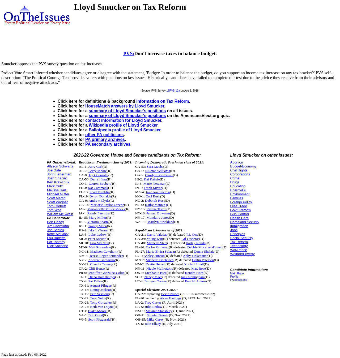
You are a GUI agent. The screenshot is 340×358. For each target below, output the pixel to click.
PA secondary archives (107, 144)
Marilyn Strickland (160, 222)
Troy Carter (153, 302)
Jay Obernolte (98, 175)
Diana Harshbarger (101, 277)
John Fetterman (59, 174)
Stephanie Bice (155, 273)
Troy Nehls (98, 298)
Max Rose (198, 268)
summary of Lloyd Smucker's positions (127, 111)
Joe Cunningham (193, 277)
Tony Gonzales (100, 302)
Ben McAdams (195, 281)
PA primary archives (105, 139)
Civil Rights (238, 170)
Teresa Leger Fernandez (106, 256)
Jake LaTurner (98, 230)
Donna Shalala (204, 251)
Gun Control (239, 214)
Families (236, 198)
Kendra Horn (194, 273)
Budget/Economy (243, 166)
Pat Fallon (95, 281)
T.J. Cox (192, 234)
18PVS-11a (173, 90)
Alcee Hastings (170, 298)
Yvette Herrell (155, 264)
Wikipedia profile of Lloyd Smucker (123, 125)
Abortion (236, 162)
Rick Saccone (57, 246)
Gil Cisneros (190, 239)
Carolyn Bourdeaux (159, 175)
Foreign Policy (241, 202)
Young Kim (155, 239)
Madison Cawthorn (104, 251)
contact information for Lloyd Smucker (123, 120)
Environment (239, 194)
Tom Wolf (54, 210)
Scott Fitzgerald (99, 319)
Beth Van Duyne (101, 307)
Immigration (239, 226)
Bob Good (95, 315)
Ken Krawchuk (58, 182)
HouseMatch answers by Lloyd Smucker (124, 106)
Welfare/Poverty (242, 254)
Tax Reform (239, 242)
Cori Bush (153, 196)
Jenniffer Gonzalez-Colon (106, 273)
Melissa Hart (56, 190)
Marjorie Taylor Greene (107, 205)
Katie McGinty (58, 234)
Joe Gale (54, 170)
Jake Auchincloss (158, 192)
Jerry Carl (95, 167)
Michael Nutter (58, 194)
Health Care (239, 218)
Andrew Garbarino (101, 260)
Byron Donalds (100, 196)
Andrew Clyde (98, 200)
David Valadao (157, 234)
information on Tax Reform (162, 101)
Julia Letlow (153, 307)
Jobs (233, 230)
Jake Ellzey (153, 324)
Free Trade (238, 206)
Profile (234, 276)
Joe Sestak (55, 230)
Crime (234, 178)
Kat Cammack (98, 188)
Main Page (237, 273)
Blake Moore (97, 311)
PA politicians (238, 279)
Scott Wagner (57, 202)
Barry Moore (97, 171)
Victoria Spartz (98, 222)
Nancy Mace (153, 277)
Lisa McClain (99, 243)
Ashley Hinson (154, 256)
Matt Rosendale (100, 247)
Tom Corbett (56, 206)
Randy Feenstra (98, 213)
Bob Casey (55, 222)
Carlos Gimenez (157, 247)
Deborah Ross (155, 200)
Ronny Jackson (101, 290)
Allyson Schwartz (60, 166)
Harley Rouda (195, 243)
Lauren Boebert (99, 184)
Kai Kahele (152, 179)
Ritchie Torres (156, 209)
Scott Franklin (100, 192)
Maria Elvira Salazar (160, 251)
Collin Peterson (203, 260)
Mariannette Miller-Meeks (106, 209)
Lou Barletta (56, 238)
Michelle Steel (157, 243)
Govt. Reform (240, 210)
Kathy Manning (156, 205)
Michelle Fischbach (160, 260)
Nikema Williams (157, 171)
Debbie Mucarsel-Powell (205, 247)
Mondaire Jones (157, 217)
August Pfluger (100, 285)
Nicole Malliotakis (159, 268)
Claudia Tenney (101, 264)
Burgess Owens (155, 281)
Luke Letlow (97, 234)
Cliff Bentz (96, 268)
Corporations (240, 174)
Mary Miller (97, 217)
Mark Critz (55, 186)
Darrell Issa (98, 179)
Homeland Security (244, 222)
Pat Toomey (56, 242)
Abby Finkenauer (195, 256)
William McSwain (60, 214)
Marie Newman (154, 184)
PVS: (128, 53)
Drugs (234, 182)
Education (237, 186)
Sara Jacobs (155, 167)
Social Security (241, 238)
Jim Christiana (58, 226)
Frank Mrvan (153, 188)
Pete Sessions (99, 294)
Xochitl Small (194, 264)
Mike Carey (155, 319)
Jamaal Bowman (158, 213)
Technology (239, 246)
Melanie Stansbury (159, 311)
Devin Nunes (170, 294)
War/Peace (238, 250)
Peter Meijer (96, 239)
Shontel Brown (157, 315)
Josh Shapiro (57, 178)
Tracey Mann (97, 226)
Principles (237, 234)
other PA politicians (104, 134)
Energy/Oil (238, 190)
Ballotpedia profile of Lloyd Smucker (124, 130)
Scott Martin (56, 198)
